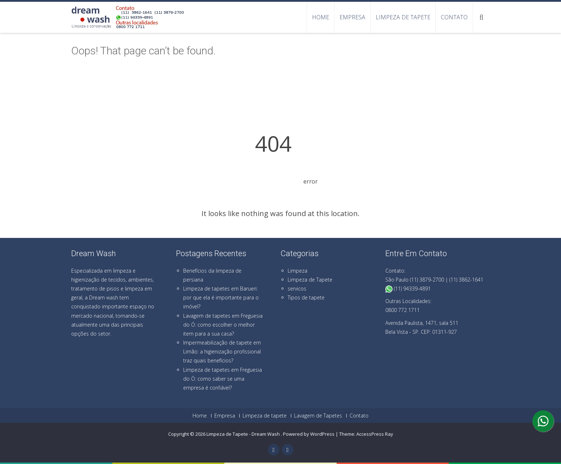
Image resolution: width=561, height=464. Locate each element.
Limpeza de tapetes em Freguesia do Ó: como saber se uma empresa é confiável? (222, 378)
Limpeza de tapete (403, 17)
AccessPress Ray (374, 434)
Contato (454, 17)
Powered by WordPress (309, 434)
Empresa (352, 17)
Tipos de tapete (306, 297)
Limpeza (297, 270)
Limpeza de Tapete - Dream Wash (243, 434)
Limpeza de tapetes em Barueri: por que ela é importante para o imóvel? (221, 297)
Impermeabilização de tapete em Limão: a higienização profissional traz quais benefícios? (222, 351)
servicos (297, 288)
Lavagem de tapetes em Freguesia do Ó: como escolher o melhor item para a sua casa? (223, 324)
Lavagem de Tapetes (318, 415)
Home (320, 17)
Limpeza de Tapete (310, 279)
